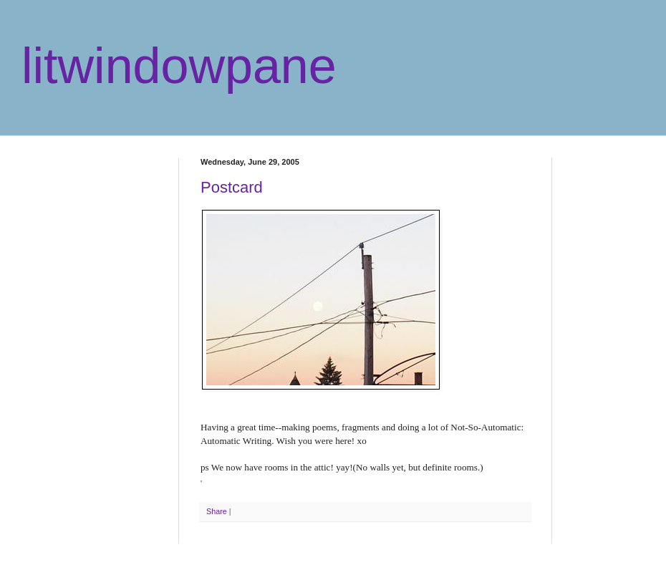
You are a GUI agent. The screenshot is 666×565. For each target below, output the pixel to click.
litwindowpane (179, 66)
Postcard (232, 187)
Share (216, 511)
